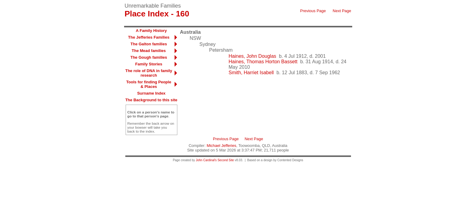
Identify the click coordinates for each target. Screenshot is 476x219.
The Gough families (148, 57)
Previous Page (313, 11)
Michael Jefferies (221, 145)
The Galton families (148, 44)
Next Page (342, 11)
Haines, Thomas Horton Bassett (263, 61)
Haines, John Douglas (252, 56)
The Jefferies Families (148, 37)
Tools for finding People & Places (148, 84)
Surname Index (151, 93)
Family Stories (148, 64)
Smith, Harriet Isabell (251, 72)
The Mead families (149, 50)
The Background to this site (151, 100)
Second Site (225, 160)
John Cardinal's (206, 160)
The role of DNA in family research (148, 73)
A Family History (151, 30)
